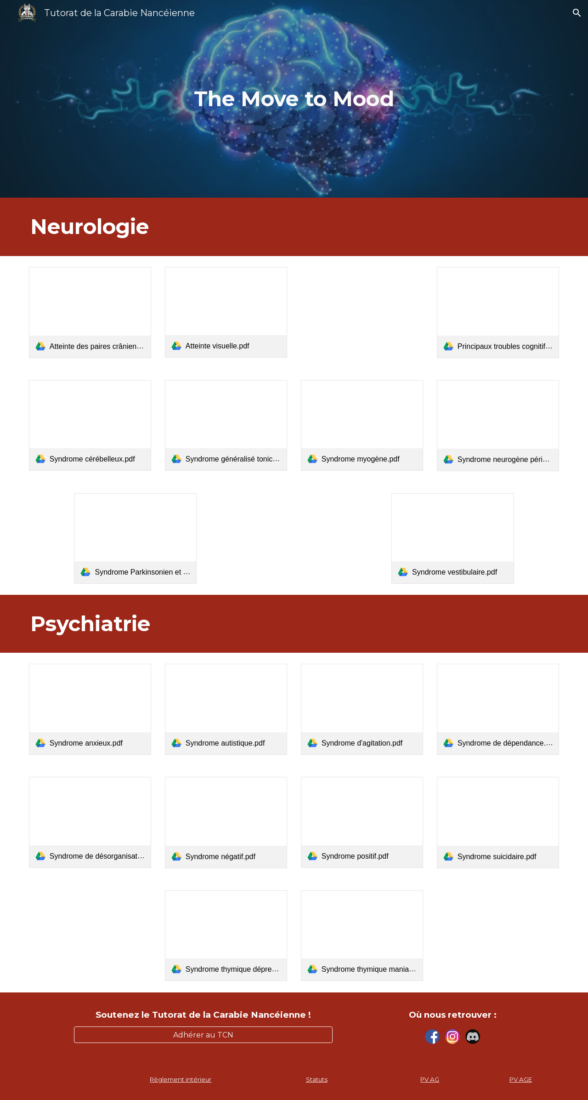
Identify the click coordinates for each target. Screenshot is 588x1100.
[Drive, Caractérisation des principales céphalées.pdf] (362, 312)
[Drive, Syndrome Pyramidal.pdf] (294, 538)
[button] (577, 13)
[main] (294, 99)
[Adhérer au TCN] (203, 1035)
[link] (90, 312)
